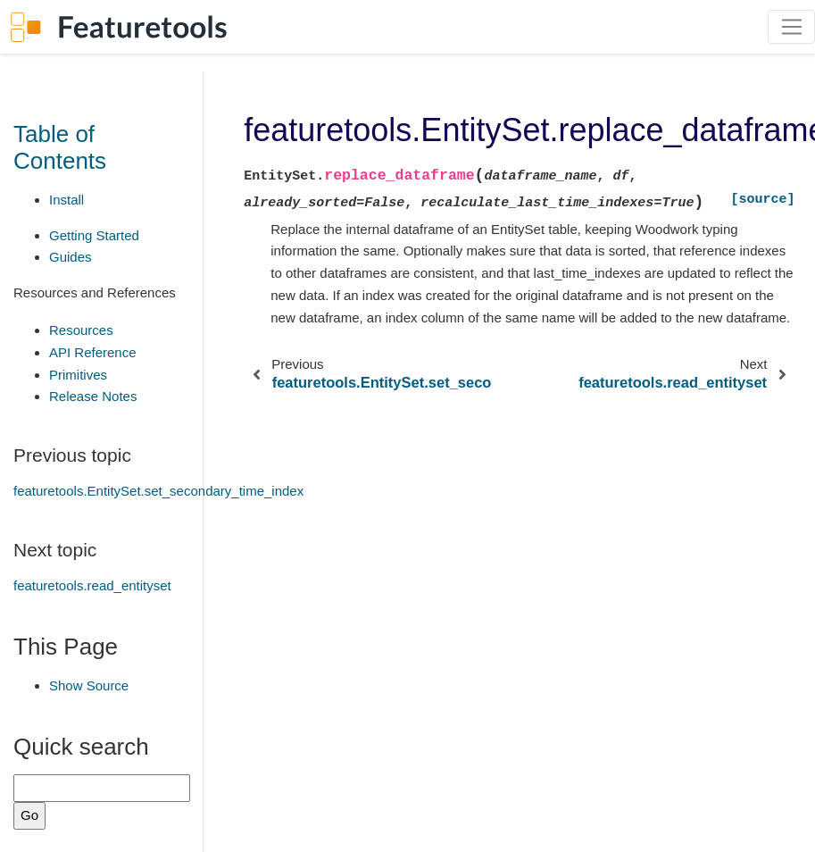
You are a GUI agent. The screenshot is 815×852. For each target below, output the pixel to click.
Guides (70, 256)
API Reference (93, 352)
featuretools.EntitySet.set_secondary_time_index (158, 490)
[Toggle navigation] (791, 27)
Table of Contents (59, 147)
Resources (81, 330)
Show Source (89, 685)
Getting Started (94, 235)
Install (66, 199)
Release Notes (93, 396)
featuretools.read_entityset (92, 585)
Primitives (78, 374)
